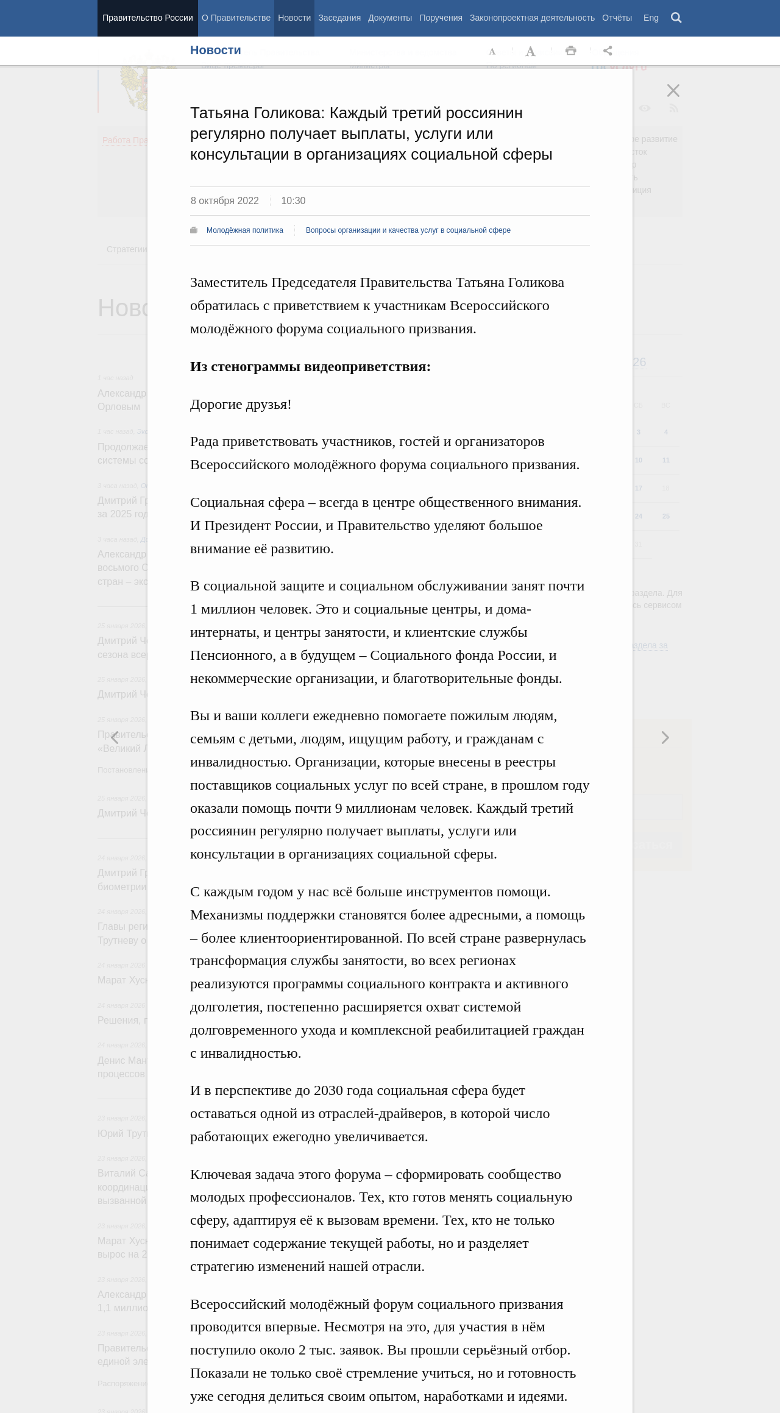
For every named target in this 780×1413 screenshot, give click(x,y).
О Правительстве (236, 18)
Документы (390, 18)
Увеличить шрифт (532, 51)
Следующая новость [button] (115, 737)
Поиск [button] (677, 18)
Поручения (441, 18)
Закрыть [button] (682, 98)
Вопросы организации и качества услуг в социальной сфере (408, 230)
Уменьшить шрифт (493, 51)
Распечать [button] (571, 51)
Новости (294, 18)
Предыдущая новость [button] (665, 737)
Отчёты (617, 18)
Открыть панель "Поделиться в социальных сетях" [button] (610, 51)
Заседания (339, 18)
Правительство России (147, 18)
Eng (651, 18)
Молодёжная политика (245, 230)
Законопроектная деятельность (532, 18)
